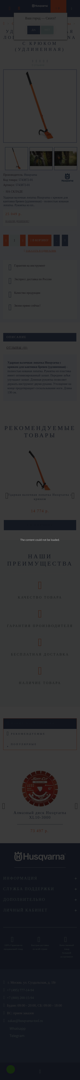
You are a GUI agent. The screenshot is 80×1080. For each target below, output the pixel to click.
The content (27, 540)
